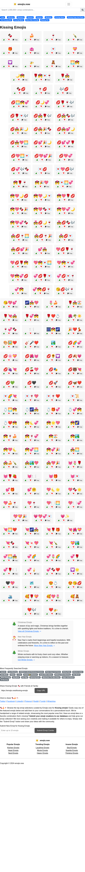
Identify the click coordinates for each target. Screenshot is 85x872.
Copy (15, 40)
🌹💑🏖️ (75, 303)
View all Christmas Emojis (29, 631)
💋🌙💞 (42, 102)
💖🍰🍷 (10, 503)
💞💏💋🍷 (42, 289)
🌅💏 (74, 62)
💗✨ (65, 516)
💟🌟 (74, 570)
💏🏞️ (74, 436)
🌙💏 (20, 76)
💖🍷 (31, 503)
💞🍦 (31, 570)
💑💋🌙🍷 (42, 222)
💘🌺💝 (75, 530)
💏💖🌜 (10, 449)
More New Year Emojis (44, 645)
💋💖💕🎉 (43, 156)
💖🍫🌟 (75, 490)
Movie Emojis (42, 750)
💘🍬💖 (32, 543)
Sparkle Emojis (72, 750)
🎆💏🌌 (53, 329)
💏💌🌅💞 (64, 182)
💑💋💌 (66, 236)
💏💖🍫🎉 (19, 209)
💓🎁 (53, 476)
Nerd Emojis (13, 753)
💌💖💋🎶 (65, 169)
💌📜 (74, 396)
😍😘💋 (75, 583)
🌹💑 (65, 76)
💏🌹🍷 (20, 182)
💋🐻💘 (75, 369)
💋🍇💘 (10, 369)
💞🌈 (31, 556)
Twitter (2, 701)
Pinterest (28, 701)
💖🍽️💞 (75, 503)
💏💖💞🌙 (66, 209)
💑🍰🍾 (10, 463)
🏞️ (53, 343)
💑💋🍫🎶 (66, 222)
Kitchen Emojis (13, 748)
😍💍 (53, 583)
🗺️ (31, 583)
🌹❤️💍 (53, 316)
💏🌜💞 (32, 423)
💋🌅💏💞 (20, 102)
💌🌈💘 (10, 396)
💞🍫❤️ (53, 570)
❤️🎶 (31, 610)
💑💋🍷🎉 (43, 236)
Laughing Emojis (42, 748)
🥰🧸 (74, 596)
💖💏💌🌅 (42, 263)
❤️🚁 (53, 610)
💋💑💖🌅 (19, 142)
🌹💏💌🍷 (42, 76)
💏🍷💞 (32, 436)
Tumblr (43, 701)
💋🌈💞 (75, 343)
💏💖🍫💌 (42, 209)
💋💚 (10, 383)
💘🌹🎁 (53, 530)
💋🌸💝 (10, 356)
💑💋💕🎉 (20, 249)
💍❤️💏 (10, 423)
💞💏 (19, 289)
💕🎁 (10, 490)
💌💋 (42, 169)
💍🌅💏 (10, 409)
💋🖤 (31, 383)
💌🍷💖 (32, 396)
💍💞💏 (75, 409)
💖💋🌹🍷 (65, 249)
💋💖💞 (66, 156)
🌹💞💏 (32, 316)
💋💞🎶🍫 (20, 169)
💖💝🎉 (20, 516)
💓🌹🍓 (10, 476)
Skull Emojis (72, 748)
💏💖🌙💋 (19, 196)
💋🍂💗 (75, 356)
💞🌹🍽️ (10, 570)
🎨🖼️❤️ (10, 343)
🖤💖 (10, 583)
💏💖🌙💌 (42, 196)
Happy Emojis (42, 753)
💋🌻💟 (53, 356)
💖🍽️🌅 (53, 503)
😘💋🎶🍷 (65, 289)
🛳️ (10, 596)
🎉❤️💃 (75, 329)
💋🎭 (53, 369)
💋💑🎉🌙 (19, 129)
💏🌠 (74, 423)
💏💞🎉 (53, 449)
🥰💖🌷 (53, 596)
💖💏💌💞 (66, 263)
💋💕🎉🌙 (42, 142)
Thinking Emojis (71, 753)
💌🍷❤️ (53, 396)
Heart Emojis (13, 750)
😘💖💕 (10, 303)
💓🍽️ (31, 476)
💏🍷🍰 (10, 436)
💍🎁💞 (53, 409)
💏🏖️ (53, 436)
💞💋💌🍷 (66, 276)
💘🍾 (53, 543)
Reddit (36, 701)
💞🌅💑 (10, 556)
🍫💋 (20, 89)
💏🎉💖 (41, 182)
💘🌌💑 (32, 530)
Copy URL (41, 690)
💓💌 (74, 476)
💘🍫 (10, 543)
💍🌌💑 (32, 409)
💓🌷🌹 (75, 463)
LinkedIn (19, 701)
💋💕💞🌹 (66, 142)
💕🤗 (31, 490)
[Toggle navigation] (69, 4)
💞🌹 (74, 556)
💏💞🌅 (32, 449)
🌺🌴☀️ (75, 316)
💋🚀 (53, 383)
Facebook (11, 701)
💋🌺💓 (32, 356)
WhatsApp (51, 701)
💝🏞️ (74, 543)
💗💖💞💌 (42, 516)
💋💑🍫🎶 (66, 116)
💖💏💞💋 (19, 276)
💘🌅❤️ (10, 530)
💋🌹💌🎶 (19, 116)
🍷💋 (42, 89)
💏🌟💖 (53, 423)
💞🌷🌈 (53, 556)
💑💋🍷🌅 (20, 236)
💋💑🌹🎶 (42, 116)
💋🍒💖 (32, 369)
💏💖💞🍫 (19, 222)
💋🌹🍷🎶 (65, 102)
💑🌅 (74, 449)
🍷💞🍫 (10, 329)
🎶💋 (64, 89)
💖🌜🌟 (53, 490)
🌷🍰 (53, 303)
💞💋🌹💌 (42, 276)
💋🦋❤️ (75, 383)
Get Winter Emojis (26, 660)
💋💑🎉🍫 (42, 129)
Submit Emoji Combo (45, 730)
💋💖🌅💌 (20, 156)
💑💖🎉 (53, 463)
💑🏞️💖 (32, 463)
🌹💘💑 (10, 316)
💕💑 (42, 249)
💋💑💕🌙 (66, 129)
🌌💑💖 (32, 303)
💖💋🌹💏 (19, 263)
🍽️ (31, 329)
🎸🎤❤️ (32, 343)
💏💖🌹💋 (66, 196)
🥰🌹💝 (32, 596)
